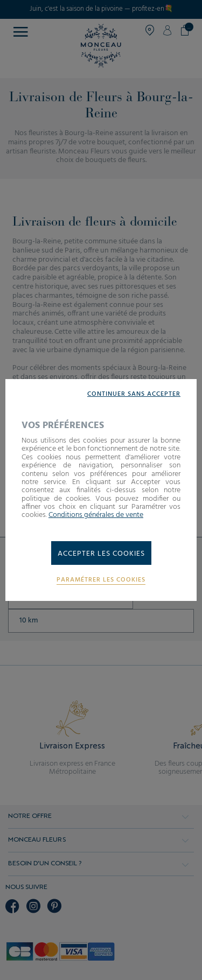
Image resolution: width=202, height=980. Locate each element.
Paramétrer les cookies (101, 580)
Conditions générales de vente (95, 515)
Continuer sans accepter (133, 394)
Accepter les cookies (101, 554)
